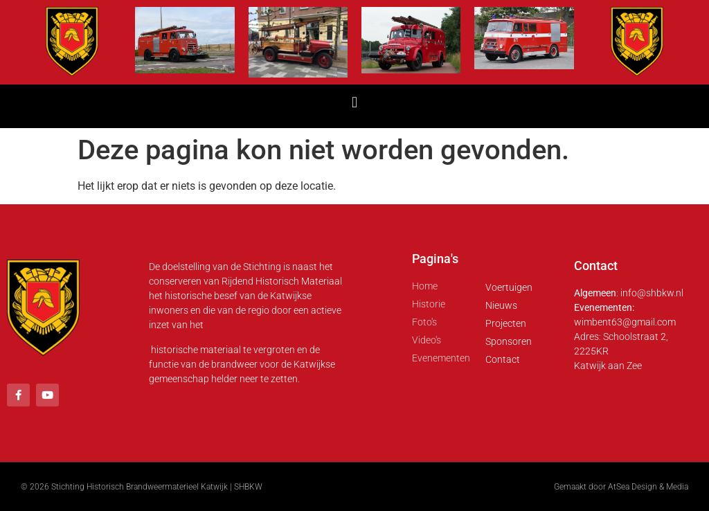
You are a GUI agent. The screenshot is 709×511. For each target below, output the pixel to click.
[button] (354, 102)
